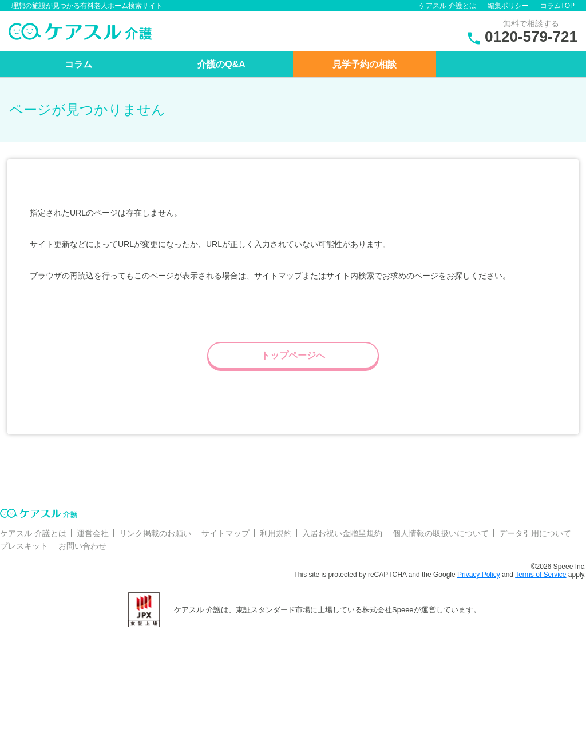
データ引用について (535, 533)
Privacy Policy (478, 575)
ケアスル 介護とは (447, 6)
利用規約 (276, 533)
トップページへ (293, 355)
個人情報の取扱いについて (441, 533)
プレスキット (24, 546)
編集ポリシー (508, 6)
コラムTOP (557, 6)
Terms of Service (540, 575)
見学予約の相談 (364, 64)
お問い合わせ (82, 546)
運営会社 (93, 533)
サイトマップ (225, 533)
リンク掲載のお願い (155, 533)
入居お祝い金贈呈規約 (342, 533)
